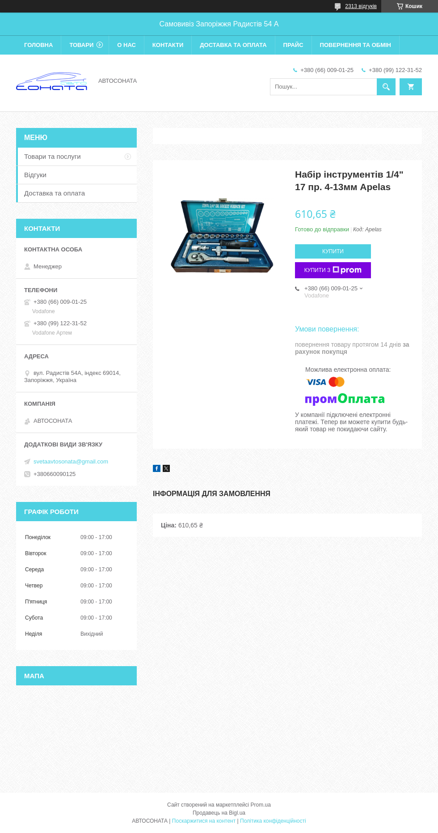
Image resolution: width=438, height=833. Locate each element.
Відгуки (35, 174)
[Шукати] (386, 86)
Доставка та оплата (233, 45)
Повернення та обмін (355, 45)
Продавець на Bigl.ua (219, 813)
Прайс (293, 45)
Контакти (168, 45)
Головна (38, 45)
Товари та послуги (52, 156)
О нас (126, 45)
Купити (333, 251)
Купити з (333, 270)
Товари (81, 45)
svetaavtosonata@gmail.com (71, 461)
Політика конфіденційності (273, 821)
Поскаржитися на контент (204, 821)
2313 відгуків (361, 6)
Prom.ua (261, 805)
